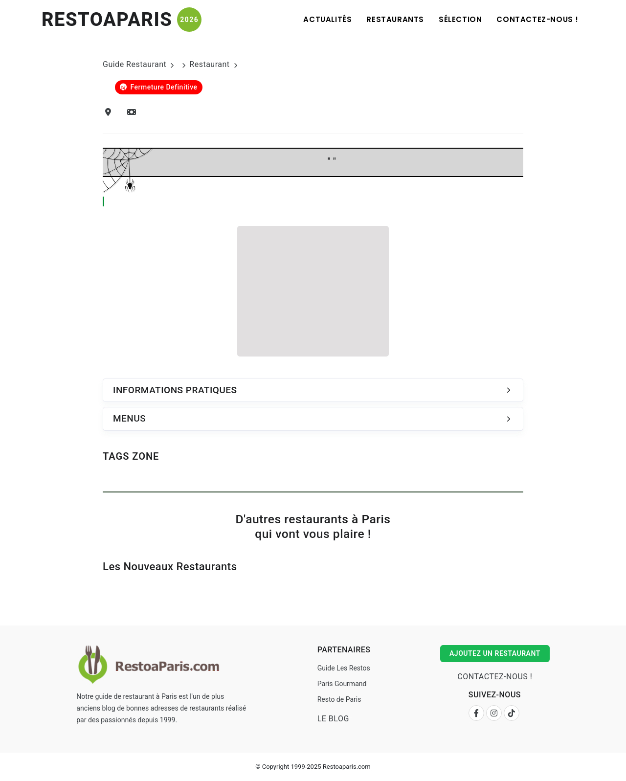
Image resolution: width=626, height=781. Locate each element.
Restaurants (395, 19)
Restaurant (209, 64)
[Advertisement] (313, 289)
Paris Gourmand (342, 684)
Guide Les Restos (343, 668)
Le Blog (333, 718)
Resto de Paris (339, 699)
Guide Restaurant (134, 64)
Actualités (327, 19)
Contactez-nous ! (537, 19)
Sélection (460, 19)
